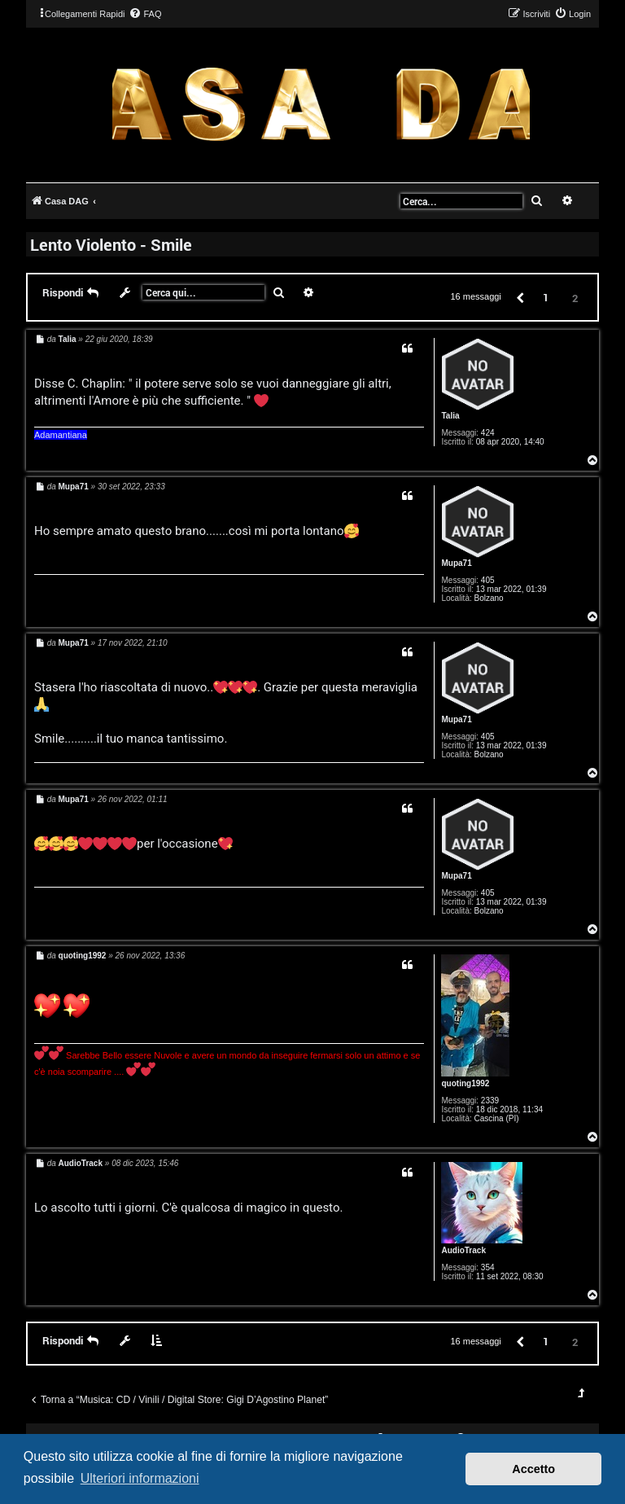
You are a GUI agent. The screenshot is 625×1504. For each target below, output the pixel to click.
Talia (450, 415)
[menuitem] (145, 14)
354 (488, 1267)
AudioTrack (463, 1250)
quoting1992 (465, 1083)
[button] (519, 297)
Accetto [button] (533, 1468)
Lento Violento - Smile (111, 244)
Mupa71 (456, 563)
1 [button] (546, 297)
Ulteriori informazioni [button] (140, 1478)
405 (488, 580)
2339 (490, 1100)
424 (488, 432)
